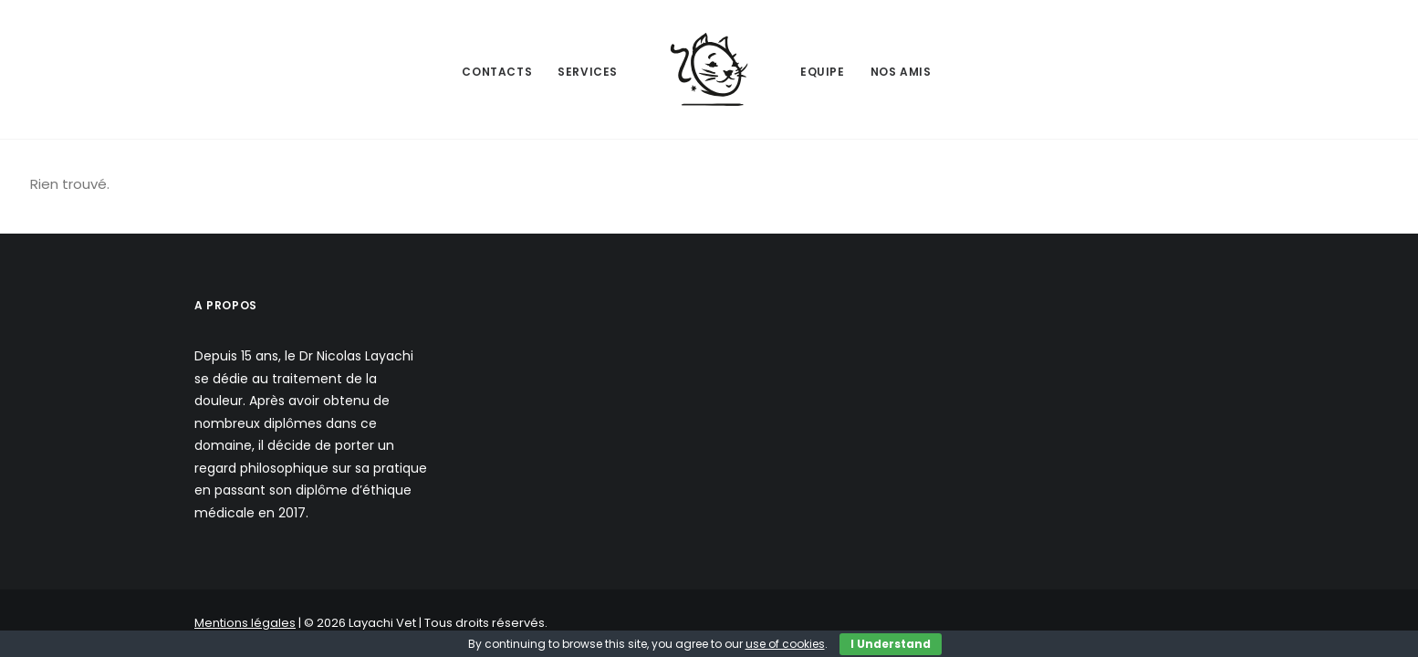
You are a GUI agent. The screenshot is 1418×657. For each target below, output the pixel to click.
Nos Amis (901, 71)
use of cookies (785, 644)
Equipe (822, 71)
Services (588, 71)
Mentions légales (245, 622)
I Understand (890, 644)
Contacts (497, 71)
